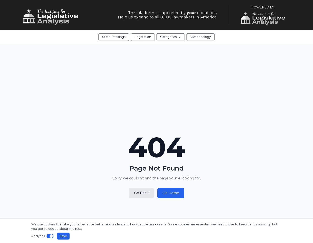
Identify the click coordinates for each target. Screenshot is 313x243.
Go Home (171, 193)
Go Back (141, 193)
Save (63, 236)
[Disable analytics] (50, 236)
